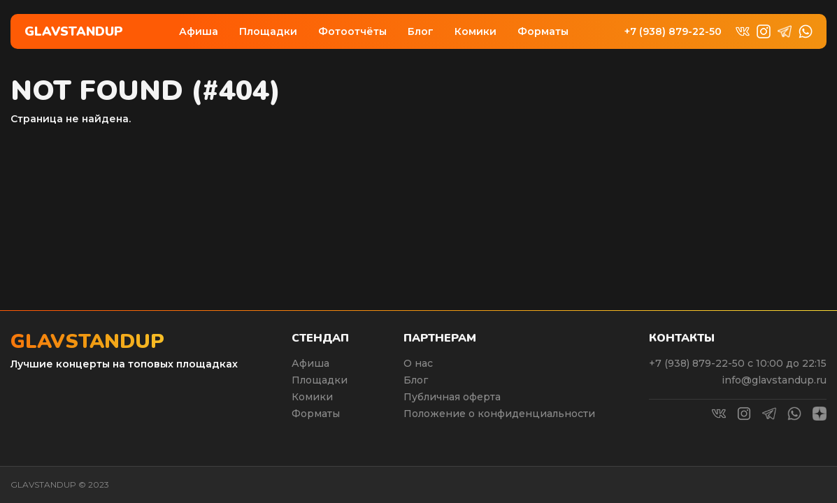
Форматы (542, 31)
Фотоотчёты (352, 31)
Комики (475, 31)
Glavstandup (73, 31)
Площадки (268, 31)
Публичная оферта (452, 397)
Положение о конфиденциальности (499, 413)
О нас (418, 363)
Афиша (198, 31)
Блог (421, 31)
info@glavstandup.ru (774, 380)
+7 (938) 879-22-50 (673, 32)
